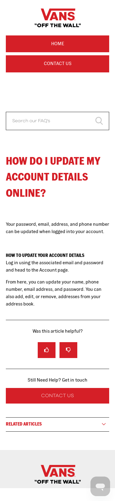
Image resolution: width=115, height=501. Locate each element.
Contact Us (57, 63)
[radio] (47, 350)
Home (57, 43)
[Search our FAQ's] (57, 121)
